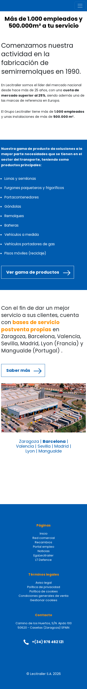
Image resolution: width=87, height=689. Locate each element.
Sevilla (44, 446)
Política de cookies (43, 591)
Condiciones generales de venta (43, 596)
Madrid (61, 446)
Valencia (25, 446)
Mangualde (50, 451)
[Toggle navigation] (80, 6)
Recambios (43, 542)
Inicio (44, 533)
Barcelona (54, 441)
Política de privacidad (43, 587)
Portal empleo (43, 547)
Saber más (18, 370)
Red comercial (43, 538)
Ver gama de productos (32, 272)
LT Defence (43, 560)
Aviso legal (43, 583)
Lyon (30, 451)
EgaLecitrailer (43, 555)
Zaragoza (29, 441)
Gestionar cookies (43, 600)
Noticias (44, 551)
